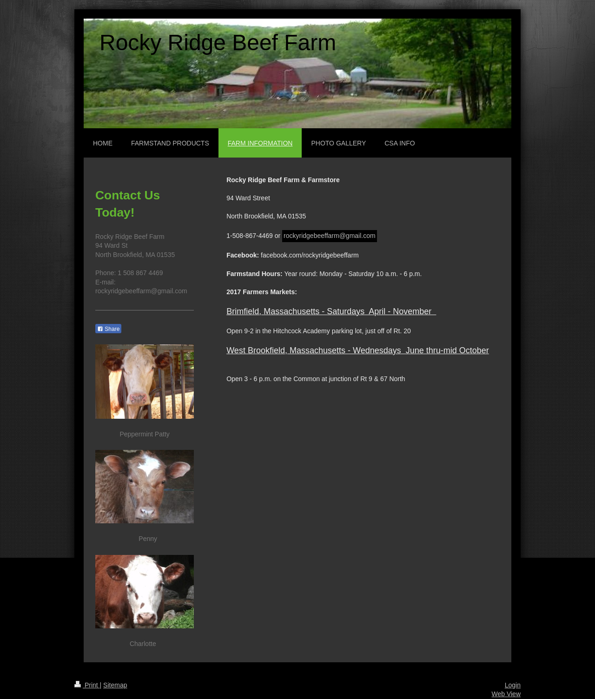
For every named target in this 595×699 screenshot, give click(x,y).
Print (87, 685)
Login (513, 685)
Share (108, 329)
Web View (506, 694)
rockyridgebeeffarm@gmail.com (330, 235)
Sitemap (115, 685)
